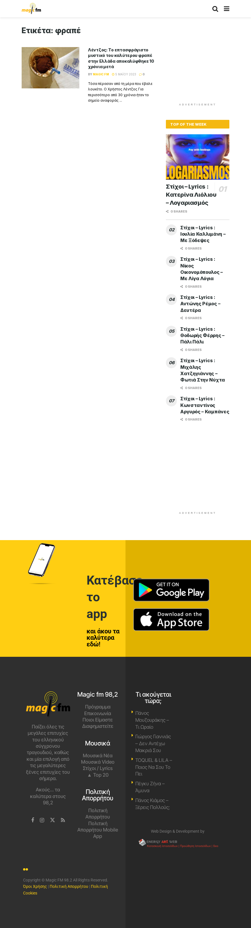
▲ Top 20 (97, 775)
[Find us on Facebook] (32, 820)
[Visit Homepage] (31, 8)
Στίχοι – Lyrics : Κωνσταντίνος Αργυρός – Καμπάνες (204, 405)
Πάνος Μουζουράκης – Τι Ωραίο (152, 720)
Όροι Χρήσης (35, 886)
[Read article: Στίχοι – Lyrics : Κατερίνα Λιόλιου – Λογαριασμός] (197, 157)
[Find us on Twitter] (52, 820)
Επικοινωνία (97, 713)
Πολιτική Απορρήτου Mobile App (97, 830)
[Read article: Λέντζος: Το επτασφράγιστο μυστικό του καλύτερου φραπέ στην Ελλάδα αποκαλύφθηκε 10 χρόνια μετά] (50, 67)
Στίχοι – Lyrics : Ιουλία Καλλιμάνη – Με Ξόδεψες (202, 234)
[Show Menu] (226, 8)
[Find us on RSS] (63, 820)
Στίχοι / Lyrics (98, 768)
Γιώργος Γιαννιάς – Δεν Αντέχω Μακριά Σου (153, 743)
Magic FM (101, 74)
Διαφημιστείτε (97, 726)
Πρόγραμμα (97, 707)
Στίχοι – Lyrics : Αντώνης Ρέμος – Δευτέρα (200, 303)
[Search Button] (215, 8)
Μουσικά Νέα (98, 755)
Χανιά (203, 713)
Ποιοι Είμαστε (98, 720)
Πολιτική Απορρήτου (69, 886)
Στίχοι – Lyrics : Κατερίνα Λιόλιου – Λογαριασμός (191, 194)
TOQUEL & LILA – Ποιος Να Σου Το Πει (153, 767)
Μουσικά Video (98, 762)
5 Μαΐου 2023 (124, 74)
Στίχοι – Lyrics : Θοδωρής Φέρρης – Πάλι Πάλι (202, 335)
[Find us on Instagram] (42, 820)
